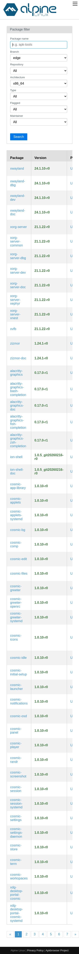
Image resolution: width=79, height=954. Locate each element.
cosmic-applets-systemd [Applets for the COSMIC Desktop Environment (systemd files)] (16, 515)
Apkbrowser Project (56, 950)
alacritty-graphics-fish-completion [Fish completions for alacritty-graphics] (18, 422)
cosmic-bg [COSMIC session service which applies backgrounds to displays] (17, 530)
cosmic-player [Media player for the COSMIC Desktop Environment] (16, 745)
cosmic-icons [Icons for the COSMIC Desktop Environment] (16, 637)
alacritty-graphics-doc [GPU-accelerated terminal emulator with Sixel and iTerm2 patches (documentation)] (17, 405)
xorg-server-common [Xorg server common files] (16, 241)
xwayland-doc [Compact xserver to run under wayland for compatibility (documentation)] (17, 212)
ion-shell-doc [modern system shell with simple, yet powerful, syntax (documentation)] (17, 471)
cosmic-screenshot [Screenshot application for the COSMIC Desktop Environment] (18, 774)
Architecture (17, 77)
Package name (19, 38)
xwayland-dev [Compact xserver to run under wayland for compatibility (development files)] (17, 197)
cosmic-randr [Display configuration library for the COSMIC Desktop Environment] (16, 759)
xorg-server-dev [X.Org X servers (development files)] (18, 270)
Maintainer (16, 115)
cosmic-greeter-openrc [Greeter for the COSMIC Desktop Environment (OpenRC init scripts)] (16, 602)
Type (13, 90)
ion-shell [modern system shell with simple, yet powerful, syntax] (16, 457)
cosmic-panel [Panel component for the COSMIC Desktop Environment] (16, 730)
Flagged (15, 102)
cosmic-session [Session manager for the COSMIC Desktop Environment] (16, 789)
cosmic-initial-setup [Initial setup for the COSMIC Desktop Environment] (18, 672)
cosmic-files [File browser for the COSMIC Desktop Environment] (19, 573)
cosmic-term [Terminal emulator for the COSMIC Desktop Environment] (16, 861)
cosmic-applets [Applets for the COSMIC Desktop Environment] (16, 500)
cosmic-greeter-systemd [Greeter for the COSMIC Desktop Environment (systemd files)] (16, 617)
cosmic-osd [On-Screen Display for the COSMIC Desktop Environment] (18, 716)
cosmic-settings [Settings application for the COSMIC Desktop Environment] (16, 818)
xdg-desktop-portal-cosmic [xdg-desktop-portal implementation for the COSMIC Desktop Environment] (16, 893)
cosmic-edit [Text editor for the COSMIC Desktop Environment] (18, 559)
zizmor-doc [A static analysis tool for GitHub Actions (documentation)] (18, 358)
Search (18, 136)
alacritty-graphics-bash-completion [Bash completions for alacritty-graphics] (18, 389)
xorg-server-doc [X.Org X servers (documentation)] (18, 285)
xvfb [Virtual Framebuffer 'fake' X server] (13, 329)
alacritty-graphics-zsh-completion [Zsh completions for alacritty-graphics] (18, 440)
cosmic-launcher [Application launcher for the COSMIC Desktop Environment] (16, 686)
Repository (16, 64)
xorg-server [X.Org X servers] (18, 227)
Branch (14, 51)
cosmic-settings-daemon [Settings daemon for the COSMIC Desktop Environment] (16, 832)
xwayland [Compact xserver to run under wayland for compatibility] (17, 168)
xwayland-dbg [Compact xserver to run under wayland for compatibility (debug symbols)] (17, 183)
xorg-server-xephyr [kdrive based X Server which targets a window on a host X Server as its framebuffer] (15, 299)
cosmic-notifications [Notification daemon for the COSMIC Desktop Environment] (19, 701)
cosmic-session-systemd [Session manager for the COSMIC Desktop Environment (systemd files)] (16, 803)
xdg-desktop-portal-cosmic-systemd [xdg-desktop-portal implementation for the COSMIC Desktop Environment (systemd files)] (16, 913)
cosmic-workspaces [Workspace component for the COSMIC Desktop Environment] (19, 876)
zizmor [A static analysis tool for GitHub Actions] (15, 343)
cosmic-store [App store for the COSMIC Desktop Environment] (16, 847)
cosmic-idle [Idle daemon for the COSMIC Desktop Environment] (18, 657)
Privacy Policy (35, 950)
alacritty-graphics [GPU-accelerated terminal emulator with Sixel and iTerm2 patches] (16, 372)
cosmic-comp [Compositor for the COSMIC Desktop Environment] (16, 544)
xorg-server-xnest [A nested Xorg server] (15, 314)
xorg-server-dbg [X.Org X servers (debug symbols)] (18, 256)
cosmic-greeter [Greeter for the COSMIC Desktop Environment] (16, 588)
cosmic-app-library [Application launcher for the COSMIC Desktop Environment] (18, 486)
